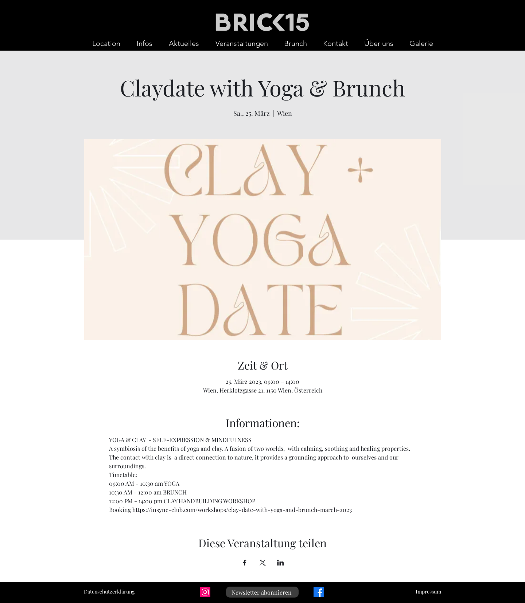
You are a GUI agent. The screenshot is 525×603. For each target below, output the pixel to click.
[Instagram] (205, 592)
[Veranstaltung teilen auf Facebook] (244, 562)
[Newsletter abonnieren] (262, 592)
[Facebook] (319, 592)
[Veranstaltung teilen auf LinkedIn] (280, 562)
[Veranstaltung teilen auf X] (262, 562)
